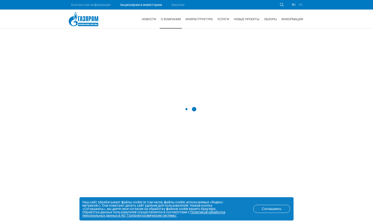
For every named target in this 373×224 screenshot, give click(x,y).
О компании (171, 19)
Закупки (177, 5)
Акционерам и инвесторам (141, 5)
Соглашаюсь (271, 209)
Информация (292, 19)
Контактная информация (91, 5)
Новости (149, 19)
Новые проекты (246, 19)
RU (293, 4)
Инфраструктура (199, 19)
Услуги (223, 19)
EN (301, 4)
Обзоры (270, 19)
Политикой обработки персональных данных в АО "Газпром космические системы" (153, 213)
